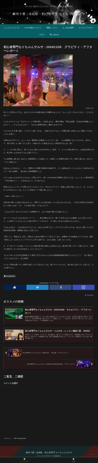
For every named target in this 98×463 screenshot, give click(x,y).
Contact (56, 456)
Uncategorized (9, 276)
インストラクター (45, 456)
